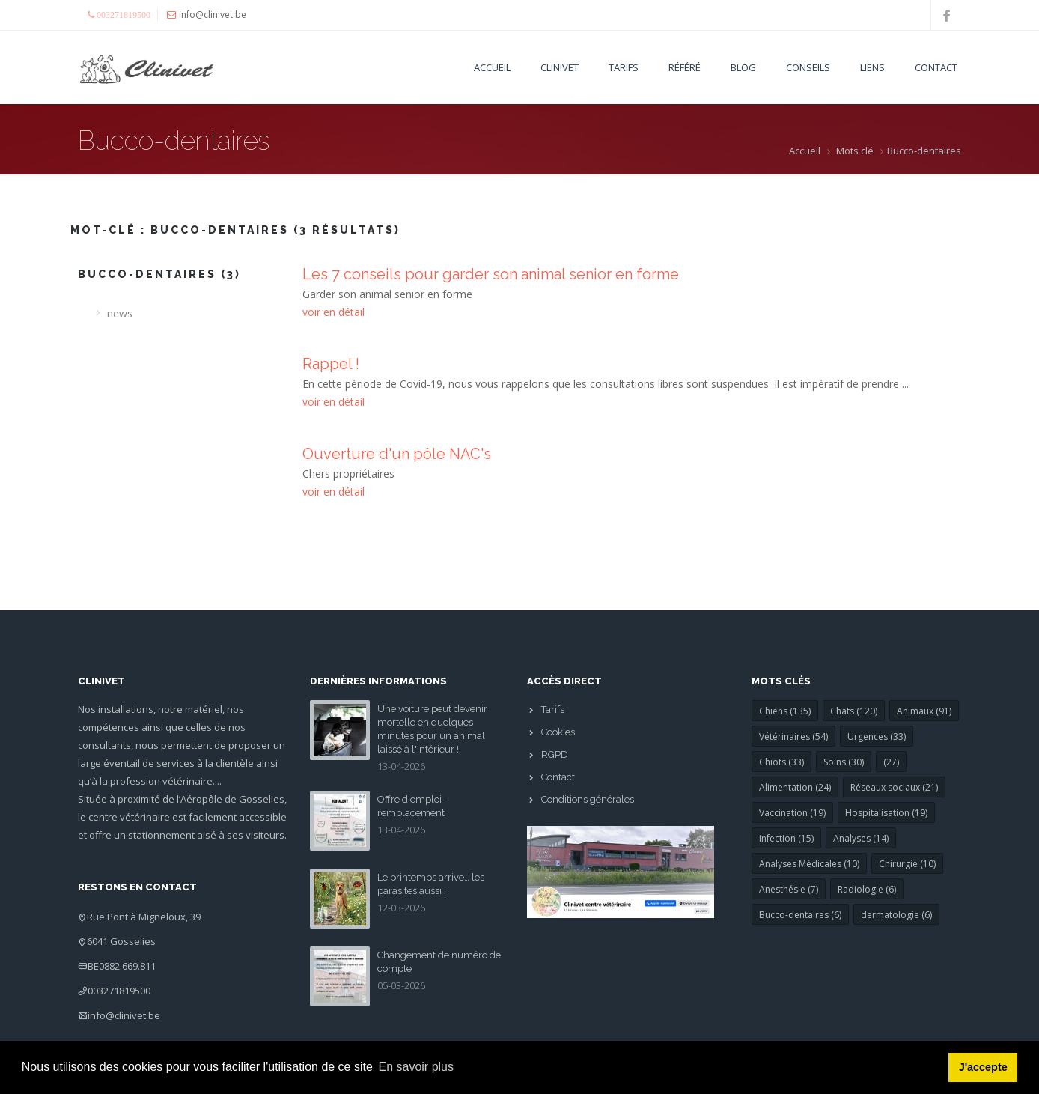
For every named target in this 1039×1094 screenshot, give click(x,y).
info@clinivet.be (124, 1015)
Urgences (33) (876, 736)
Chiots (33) (781, 762)
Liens (872, 67)
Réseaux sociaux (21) (894, 787)
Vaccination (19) (792, 812)
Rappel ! (330, 364)
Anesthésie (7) (788, 889)
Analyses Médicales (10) (809, 863)
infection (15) (786, 838)
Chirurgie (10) (907, 863)
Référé (684, 67)
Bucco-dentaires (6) (800, 914)
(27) (891, 762)
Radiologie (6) (867, 889)
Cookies (558, 732)
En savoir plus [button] (416, 1066)
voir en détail (333, 312)
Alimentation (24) (795, 787)
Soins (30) (843, 762)
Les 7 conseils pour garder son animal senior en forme (490, 274)
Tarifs (624, 67)
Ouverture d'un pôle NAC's (396, 454)
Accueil (492, 67)
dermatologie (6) (896, 914)
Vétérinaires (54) (793, 736)
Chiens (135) (785, 711)
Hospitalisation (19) (886, 812)
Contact (936, 67)
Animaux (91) (924, 711)
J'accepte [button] (983, 1067)
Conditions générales (587, 799)
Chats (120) (853, 711)
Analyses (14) (861, 838)
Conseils (808, 67)
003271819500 (119, 990)
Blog (743, 67)
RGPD (554, 754)
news (119, 313)
